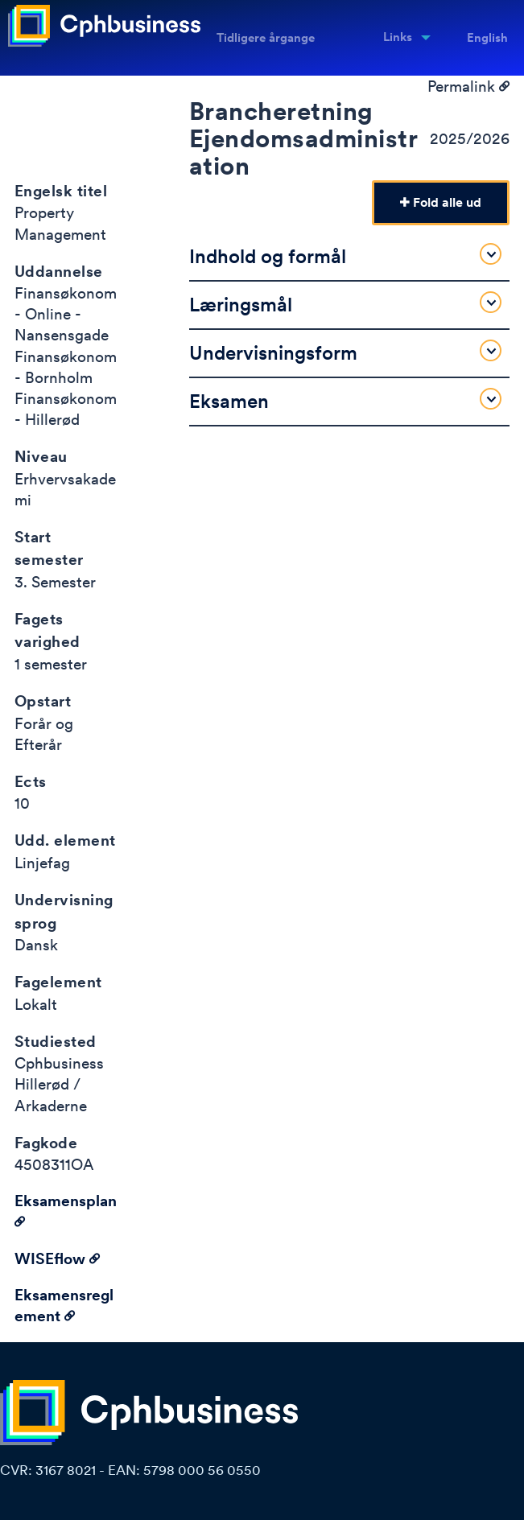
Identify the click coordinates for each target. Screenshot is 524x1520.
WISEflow (57, 1259)
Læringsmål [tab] (345, 303)
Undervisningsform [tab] (345, 352)
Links (397, 37)
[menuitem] (401, 38)
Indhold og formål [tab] (345, 255)
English (487, 38)
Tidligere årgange (266, 38)
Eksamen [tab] (345, 400)
